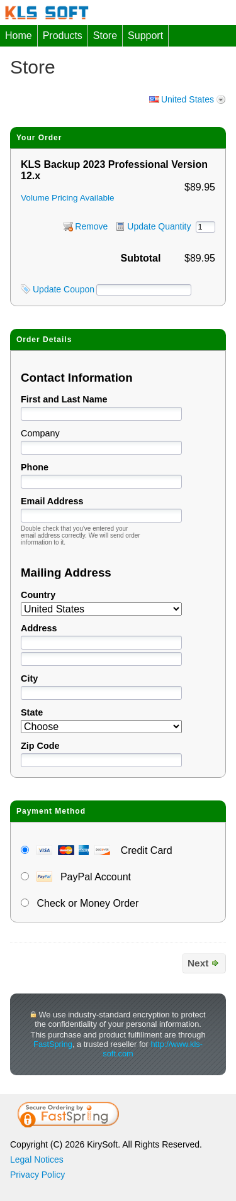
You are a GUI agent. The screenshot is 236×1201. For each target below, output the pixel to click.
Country (38, 595)
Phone (34, 467)
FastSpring (52, 1044)
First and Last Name (64, 399)
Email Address (52, 501)
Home (18, 35)
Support (145, 35)
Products (62, 35)
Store (105, 35)
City (29, 678)
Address (39, 628)
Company (40, 433)
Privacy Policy (37, 1175)
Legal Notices (37, 1159)
